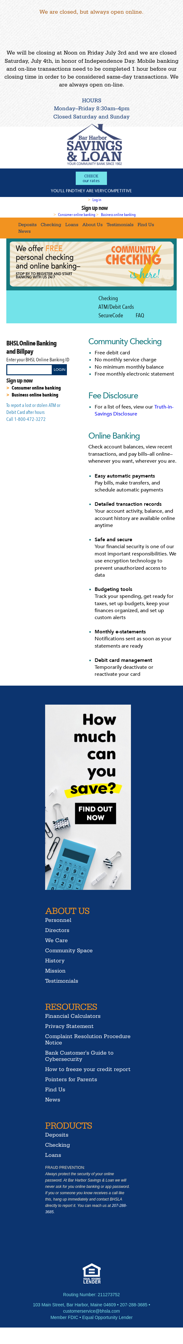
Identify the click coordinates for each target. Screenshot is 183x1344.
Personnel (58, 919)
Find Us (146, 224)
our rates (91, 178)
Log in (96, 200)
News (24, 231)
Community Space (69, 950)
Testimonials (120, 224)
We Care (56, 940)
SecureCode (110, 315)
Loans (71, 224)
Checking (51, 224)
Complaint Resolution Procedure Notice (88, 1039)
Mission (55, 970)
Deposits (27, 224)
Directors (57, 930)
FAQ (140, 315)
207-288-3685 (133, 1304)
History (55, 960)
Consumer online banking (76, 215)
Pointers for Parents (71, 1079)
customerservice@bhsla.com (91, 1311)
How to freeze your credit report (88, 1069)
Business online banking (118, 215)
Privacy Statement (69, 1026)
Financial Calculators (73, 1015)
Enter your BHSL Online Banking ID (37, 360)
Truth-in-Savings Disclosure (134, 410)
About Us (92, 224)
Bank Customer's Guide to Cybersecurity (79, 1055)
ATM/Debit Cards (116, 307)
